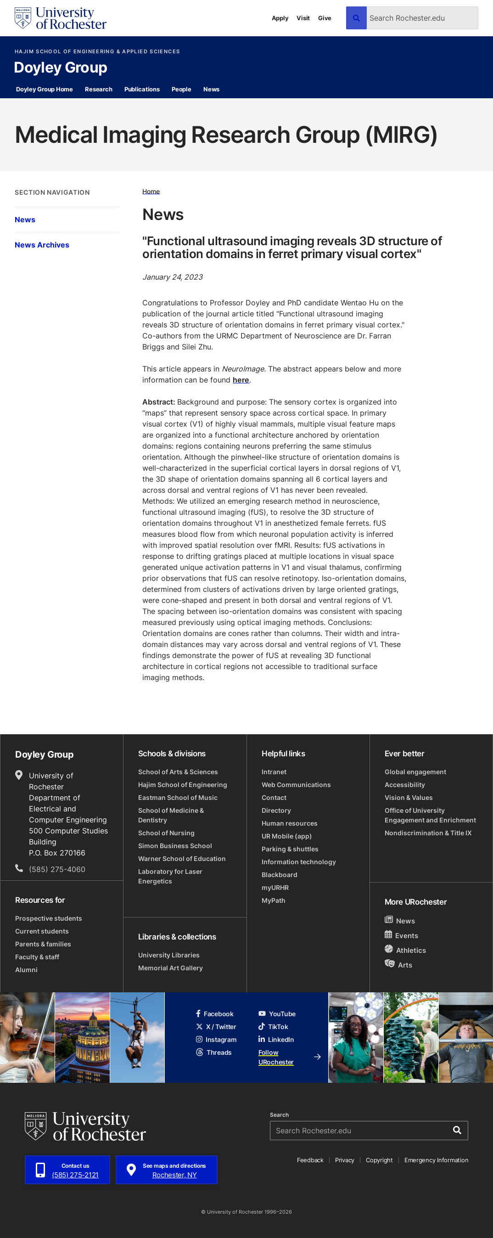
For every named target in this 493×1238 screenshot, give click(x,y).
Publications (142, 89)
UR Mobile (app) (287, 836)
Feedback (310, 1160)
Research (98, 89)
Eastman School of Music (178, 797)
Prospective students (48, 918)
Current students (42, 931)
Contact (274, 797)
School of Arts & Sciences (178, 771)
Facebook (215, 1013)
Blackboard (279, 874)
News (211, 89)
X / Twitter (216, 1026)
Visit (303, 18)
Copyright (379, 1160)
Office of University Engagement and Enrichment (430, 815)
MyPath (274, 900)
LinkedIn (276, 1039)
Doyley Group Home (44, 89)
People (181, 89)
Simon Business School (175, 845)
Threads (214, 1052)
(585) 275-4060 (57, 869)
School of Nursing (166, 832)
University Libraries (169, 955)
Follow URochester (289, 1057)
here (241, 380)
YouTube (277, 1013)
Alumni (26, 969)
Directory (276, 810)
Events (402, 935)
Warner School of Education (182, 858)
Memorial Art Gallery (170, 967)
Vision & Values (409, 797)
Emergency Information (436, 1160)
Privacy (344, 1160)
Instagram (216, 1039)
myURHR (275, 887)
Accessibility (405, 784)
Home (151, 190)
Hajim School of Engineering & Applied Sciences (97, 51)
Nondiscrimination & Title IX (428, 832)
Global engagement (415, 771)
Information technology (299, 861)
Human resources (290, 823)
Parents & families (43, 944)
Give (324, 18)
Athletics (405, 950)
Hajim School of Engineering (182, 784)
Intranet (274, 771)
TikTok (273, 1026)
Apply (280, 18)
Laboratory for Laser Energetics (170, 876)
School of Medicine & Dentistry (171, 815)
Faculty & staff (37, 956)
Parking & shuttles (290, 848)
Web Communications (296, 784)
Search (279, 1115)
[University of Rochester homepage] (60, 18)
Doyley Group (60, 68)
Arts (399, 964)
